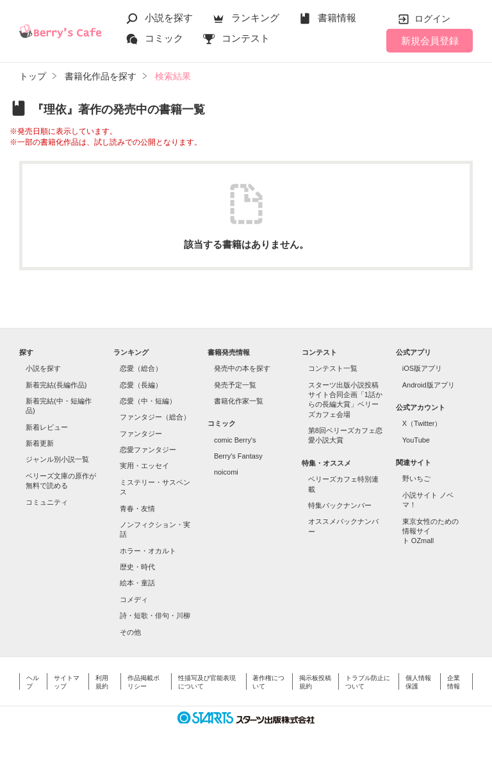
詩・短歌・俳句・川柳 (155, 615)
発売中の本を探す (242, 368)
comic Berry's (235, 440)
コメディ (134, 599)
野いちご (416, 478)
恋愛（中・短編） (148, 401)
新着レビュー (47, 427)
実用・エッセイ (144, 465)
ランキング (255, 17)
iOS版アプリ (422, 368)
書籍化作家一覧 (238, 401)
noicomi (226, 472)
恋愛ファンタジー (148, 449)
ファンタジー (141, 433)
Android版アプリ (428, 385)
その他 (130, 632)
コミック (164, 38)
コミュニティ (47, 502)
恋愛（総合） (141, 368)
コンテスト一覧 (332, 368)
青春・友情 (137, 508)
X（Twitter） (422, 423)
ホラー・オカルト (148, 551)
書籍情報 (337, 17)
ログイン (432, 18)
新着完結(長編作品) (56, 385)
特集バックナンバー (340, 505)
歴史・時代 (137, 567)
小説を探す (169, 17)
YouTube (416, 440)
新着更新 (40, 443)
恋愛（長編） (141, 385)
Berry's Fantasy (238, 456)
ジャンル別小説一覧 (57, 459)
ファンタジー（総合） (155, 417)
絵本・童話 (137, 583)
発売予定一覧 (235, 385)
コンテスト (246, 38)
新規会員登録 (430, 40)
